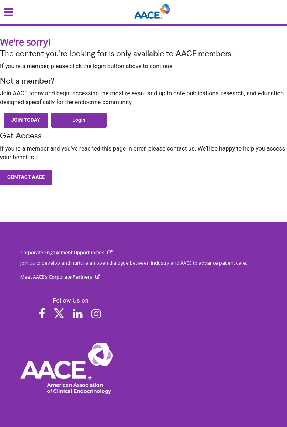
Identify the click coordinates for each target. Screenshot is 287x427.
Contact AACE (26, 177)
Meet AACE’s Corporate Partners (56, 277)
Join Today (25, 120)
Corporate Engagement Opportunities (62, 252)
